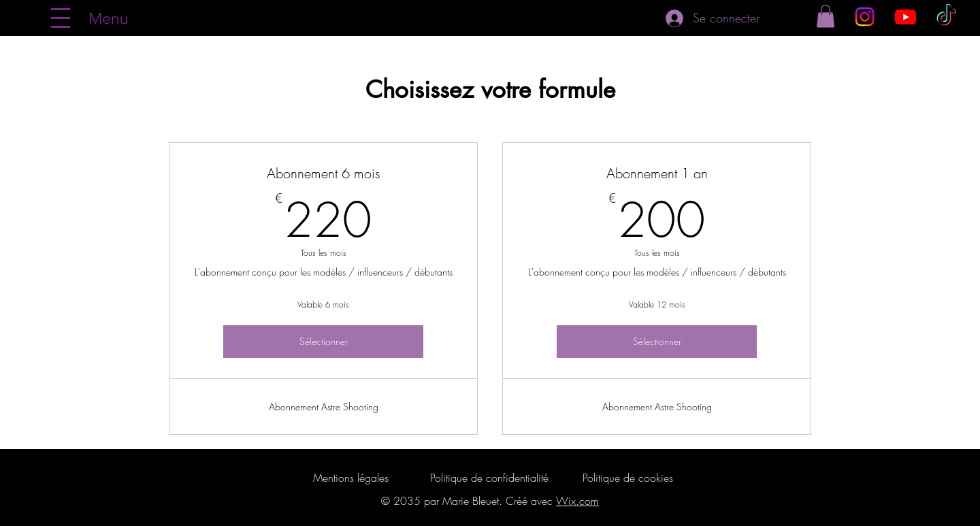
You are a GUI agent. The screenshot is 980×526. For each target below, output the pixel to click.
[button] (825, 16)
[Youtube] (905, 16)
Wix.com (577, 500)
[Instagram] (864, 16)
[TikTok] (946, 16)
